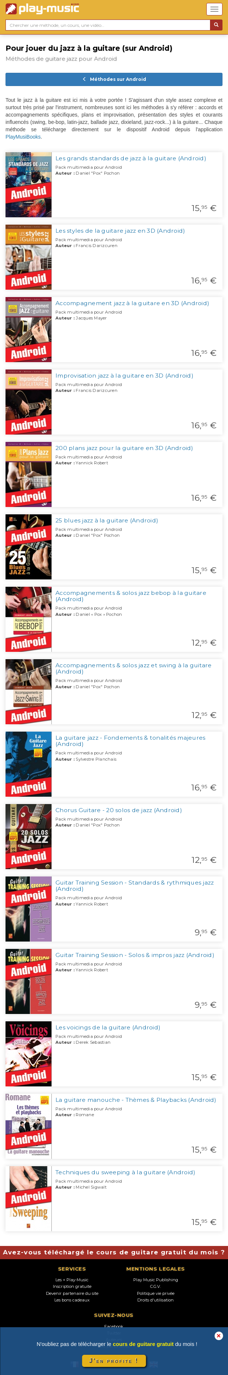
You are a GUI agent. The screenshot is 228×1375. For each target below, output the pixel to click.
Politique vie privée (155, 1293)
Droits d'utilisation (155, 1300)
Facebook (113, 1326)
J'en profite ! (113, 1361)
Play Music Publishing (155, 1279)
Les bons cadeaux (72, 1300)
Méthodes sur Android (114, 79)
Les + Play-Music (71, 1279)
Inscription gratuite (72, 1286)
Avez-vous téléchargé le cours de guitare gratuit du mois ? (114, 1252)
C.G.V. (155, 1286)
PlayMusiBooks (23, 137)
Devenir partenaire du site (72, 1293)
